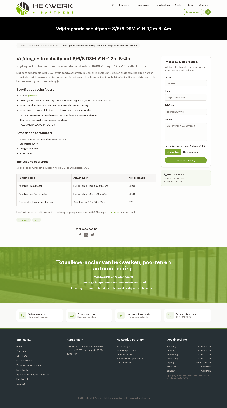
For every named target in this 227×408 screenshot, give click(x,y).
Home (22, 45)
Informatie (144, 5)
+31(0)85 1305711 (125, 354)
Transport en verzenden (28, 365)
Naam (168, 76)
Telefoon (169, 105)
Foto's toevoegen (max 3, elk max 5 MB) (185, 145)
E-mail (168, 91)
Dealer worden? (193, 12)
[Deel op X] (92, 235)
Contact (203, 5)
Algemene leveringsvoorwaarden (33, 374)
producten (34, 45)
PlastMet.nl (22, 379)
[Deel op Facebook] (80, 235)
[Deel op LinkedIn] (86, 235)
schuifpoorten (50, 45)
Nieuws (190, 5)
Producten (126, 5)
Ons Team (21, 355)
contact (116, 212)
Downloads (22, 369)
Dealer (178, 5)
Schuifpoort (23, 220)
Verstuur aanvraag (185, 160)
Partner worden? (25, 360)
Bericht (168, 119)
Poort (36, 220)
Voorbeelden (163, 5)
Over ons (21, 351)
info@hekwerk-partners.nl (130, 358)
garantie (32, 95)
